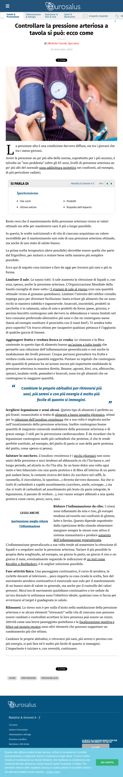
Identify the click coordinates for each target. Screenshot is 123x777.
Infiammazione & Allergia (33, 15)
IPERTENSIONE (28, 678)
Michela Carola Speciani (63, 43)
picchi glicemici (85, 455)
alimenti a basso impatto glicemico (79, 414)
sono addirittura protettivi (57, 167)
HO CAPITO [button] (107, 762)
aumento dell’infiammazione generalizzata (82, 537)
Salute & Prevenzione (13, 15)
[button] (107, 183)
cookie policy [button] (53, 772)
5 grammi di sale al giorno (68, 289)
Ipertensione (27, 193)
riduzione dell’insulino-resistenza (39, 419)
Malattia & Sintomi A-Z (82, 183)
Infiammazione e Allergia (20, 743)
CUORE (12, 678)
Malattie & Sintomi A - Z (24, 726)
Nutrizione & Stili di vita (51, 15)
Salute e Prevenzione (18, 738)
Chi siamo (13, 733)
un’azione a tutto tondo (84, 344)
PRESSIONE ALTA (49, 678)
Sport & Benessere (69, 15)
